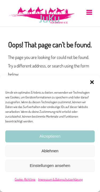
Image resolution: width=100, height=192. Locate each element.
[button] (92, 82)
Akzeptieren (50, 136)
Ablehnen (50, 151)
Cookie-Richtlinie (25, 179)
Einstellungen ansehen (50, 165)
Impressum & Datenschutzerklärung (60, 179)
